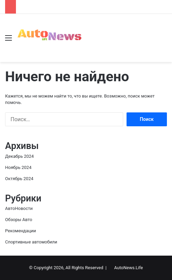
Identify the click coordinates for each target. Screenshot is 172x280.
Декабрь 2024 (19, 156)
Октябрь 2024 (19, 178)
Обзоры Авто (18, 219)
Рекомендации (20, 230)
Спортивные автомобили (31, 241)
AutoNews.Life (128, 267)
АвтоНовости (19, 208)
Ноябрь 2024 (18, 167)
